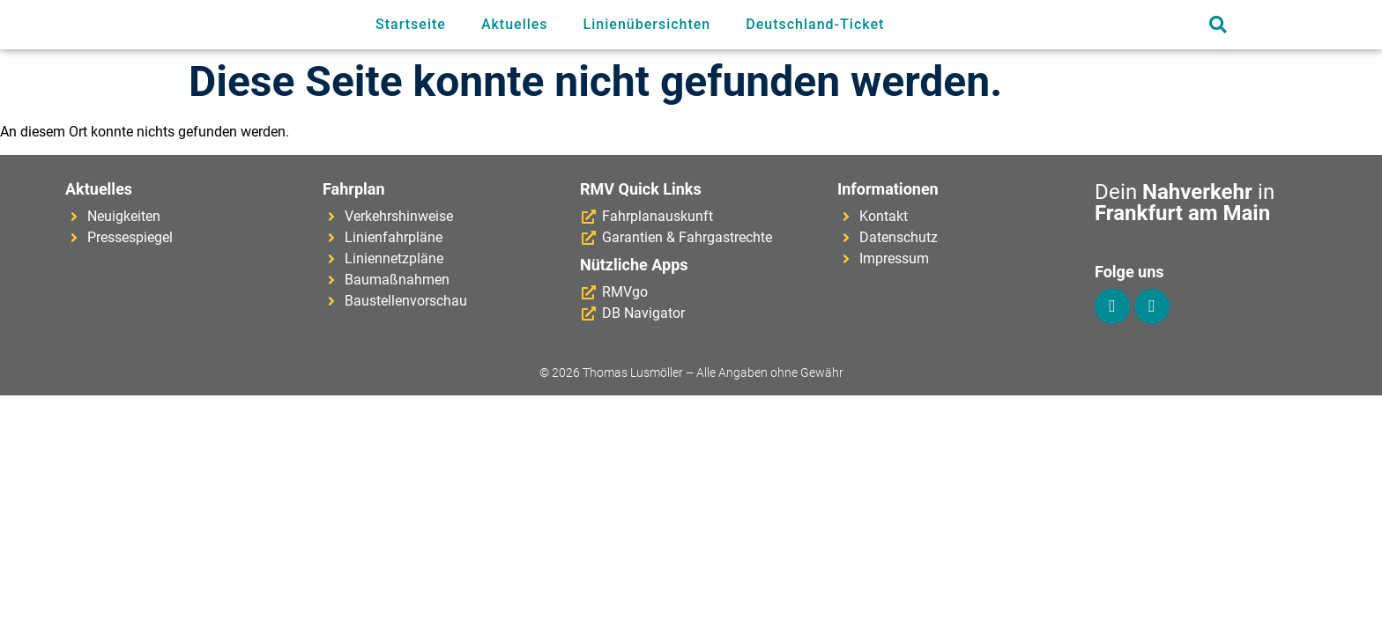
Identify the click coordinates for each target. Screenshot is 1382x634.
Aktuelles (514, 24)
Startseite (410, 24)
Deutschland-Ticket (815, 24)
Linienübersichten (647, 24)
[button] (1217, 25)
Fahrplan (354, 189)
